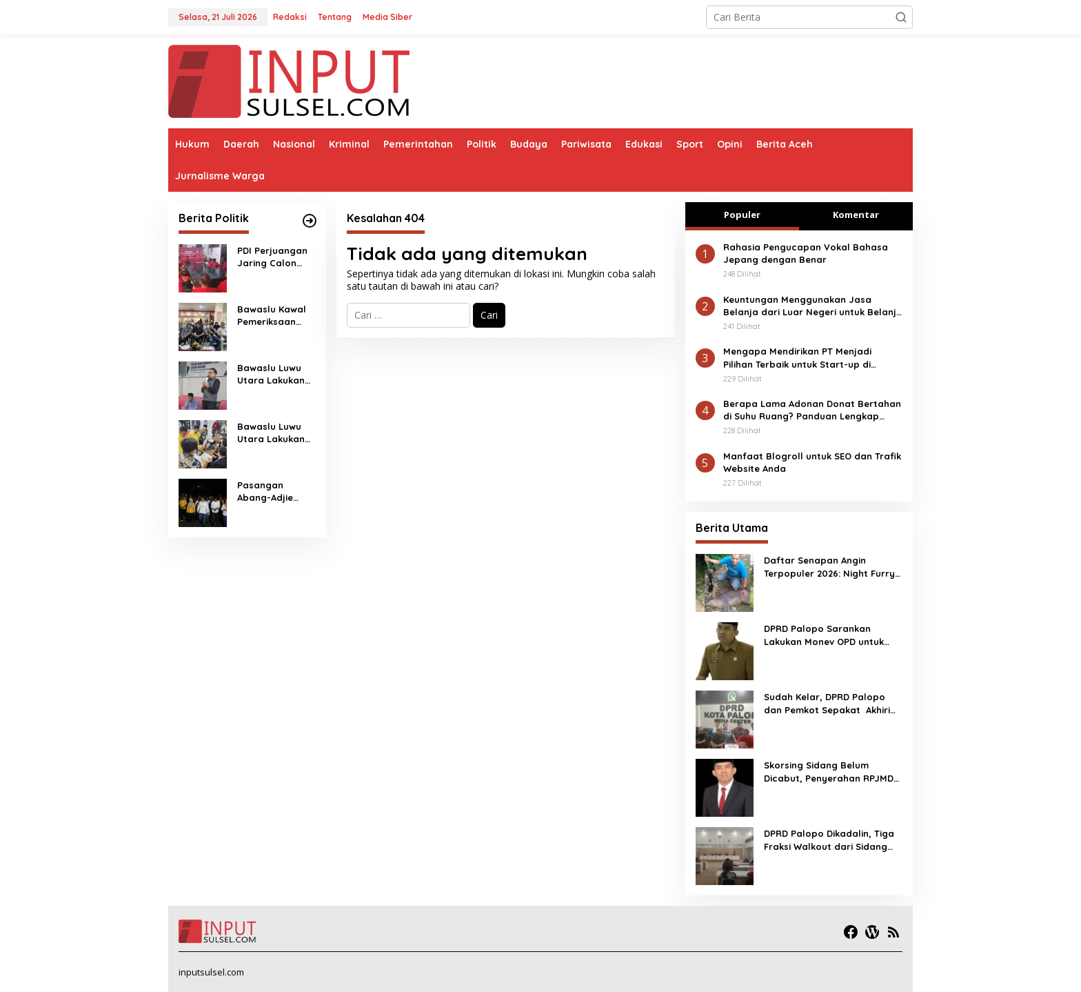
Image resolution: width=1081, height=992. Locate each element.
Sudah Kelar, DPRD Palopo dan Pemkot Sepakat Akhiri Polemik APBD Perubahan (827, 703)
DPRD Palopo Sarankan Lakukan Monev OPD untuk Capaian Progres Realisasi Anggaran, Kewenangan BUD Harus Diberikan (829, 635)
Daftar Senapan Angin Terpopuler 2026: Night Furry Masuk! (829, 567)
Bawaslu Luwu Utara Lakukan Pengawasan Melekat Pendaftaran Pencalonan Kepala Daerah (271, 433)
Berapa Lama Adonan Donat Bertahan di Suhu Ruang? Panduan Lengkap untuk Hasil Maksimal (812, 410)
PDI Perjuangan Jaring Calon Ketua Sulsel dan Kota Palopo (275, 257)
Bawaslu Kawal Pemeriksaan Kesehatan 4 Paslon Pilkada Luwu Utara (271, 316)
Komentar (856, 214)
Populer (742, 214)
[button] (901, 17)
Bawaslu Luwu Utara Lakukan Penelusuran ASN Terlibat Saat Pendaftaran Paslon (275, 374)
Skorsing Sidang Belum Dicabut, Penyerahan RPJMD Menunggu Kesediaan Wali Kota (828, 772)
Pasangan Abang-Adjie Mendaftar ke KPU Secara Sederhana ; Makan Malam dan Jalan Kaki (271, 491)
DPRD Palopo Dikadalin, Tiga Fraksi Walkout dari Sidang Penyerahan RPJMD (829, 840)
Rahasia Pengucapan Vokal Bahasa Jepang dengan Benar (805, 253)
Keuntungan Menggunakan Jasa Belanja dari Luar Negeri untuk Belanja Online (812, 306)
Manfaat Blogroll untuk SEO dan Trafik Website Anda (812, 462)
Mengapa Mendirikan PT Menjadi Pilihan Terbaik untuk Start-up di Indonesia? (797, 358)
